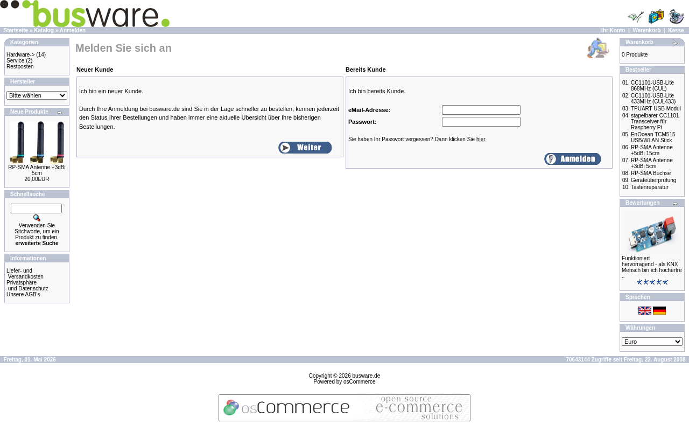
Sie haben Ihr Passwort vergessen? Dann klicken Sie (417, 139)
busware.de (367, 376)
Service (15, 61)
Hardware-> (20, 55)
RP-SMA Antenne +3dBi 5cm (36, 170)
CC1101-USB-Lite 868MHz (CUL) (652, 86)
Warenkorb (646, 30)
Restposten (20, 66)
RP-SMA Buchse (651, 173)
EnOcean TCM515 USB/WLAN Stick (653, 137)
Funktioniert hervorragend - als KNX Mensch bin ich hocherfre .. (652, 267)
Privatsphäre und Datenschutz (27, 285)
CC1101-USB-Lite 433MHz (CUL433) (653, 99)
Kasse (676, 30)
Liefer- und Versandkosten (25, 274)
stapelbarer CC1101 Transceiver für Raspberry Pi (655, 121)
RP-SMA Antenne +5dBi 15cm (652, 150)
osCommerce (359, 382)
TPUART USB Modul (656, 109)
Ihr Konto (613, 30)
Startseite (16, 30)
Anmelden (73, 30)
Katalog (44, 30)
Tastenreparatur (650, 187)
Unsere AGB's (23, 294)
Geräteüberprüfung (654, 180)
